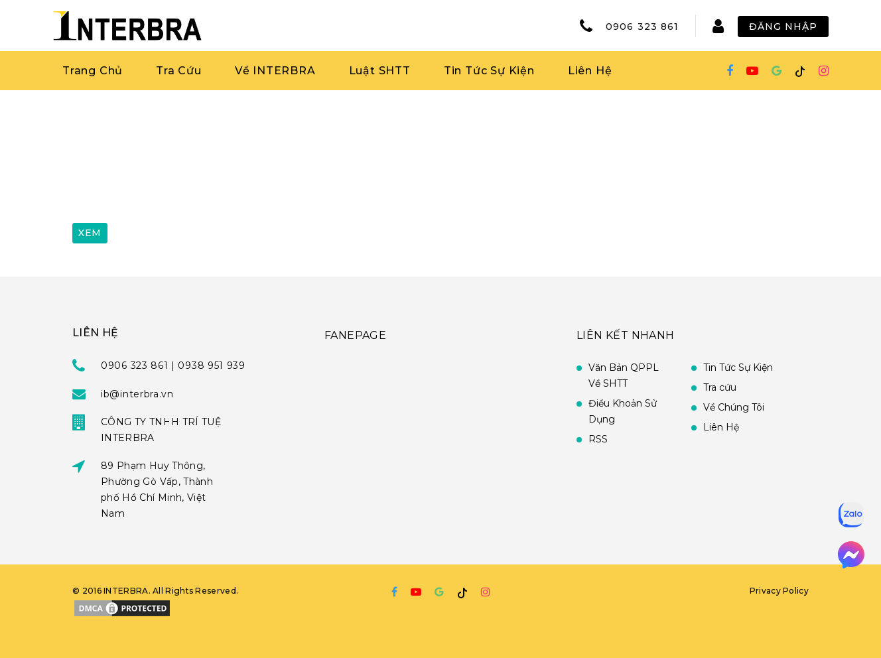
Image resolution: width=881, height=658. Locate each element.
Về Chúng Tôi (733, 407)
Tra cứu (719, 387)
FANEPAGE (355, 335)
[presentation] (173, 181)
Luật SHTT (380, 70)
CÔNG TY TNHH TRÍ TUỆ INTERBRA (161, 430)
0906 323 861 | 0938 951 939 (173, 365)
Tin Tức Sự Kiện (489, 70)
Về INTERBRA (275, 70)
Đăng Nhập (783, 27)
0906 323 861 (642, 26)
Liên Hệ (590, 70)
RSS (598, 439)
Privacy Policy (779, 591)
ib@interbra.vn (137, 394)
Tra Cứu (179, 70)
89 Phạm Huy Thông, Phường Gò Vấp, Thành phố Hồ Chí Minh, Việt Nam (157, 489)
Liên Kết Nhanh (625, 335)
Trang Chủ (92, 70)
